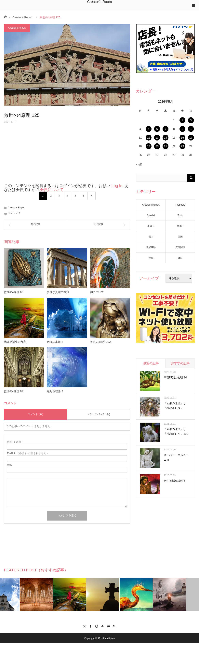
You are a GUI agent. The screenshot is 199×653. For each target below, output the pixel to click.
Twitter (84, 626)
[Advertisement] (67, 156)
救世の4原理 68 (13, 292)
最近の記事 (151, 363)
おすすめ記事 (180, 363)
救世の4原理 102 (100, 341)
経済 (180, 258)
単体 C (150, 226)
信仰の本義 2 (55, 341)
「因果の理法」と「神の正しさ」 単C (176, 431)
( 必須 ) (14, 442)
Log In (117, 186)
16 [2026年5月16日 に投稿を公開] (182, 137)
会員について (51, 189)
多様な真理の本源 (58, 292)
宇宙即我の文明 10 (175, 377)
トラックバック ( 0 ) (98, 414)
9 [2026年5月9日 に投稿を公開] (182, 128)
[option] (16, 594)
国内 (151, 236)
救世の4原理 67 (13, 391)
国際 (180, 236)
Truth (180, 215)
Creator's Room (99, 2)
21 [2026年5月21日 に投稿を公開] (165, 146)
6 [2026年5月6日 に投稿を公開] (157, 128)
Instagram (96, 626)
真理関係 (180, 247)
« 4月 (139, 164)
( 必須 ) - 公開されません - (27, 453)
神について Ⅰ (98, 292)
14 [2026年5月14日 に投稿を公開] (165, 137)
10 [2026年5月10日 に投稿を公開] (190, 128)
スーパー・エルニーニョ (176, 457)
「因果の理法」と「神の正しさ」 (175, 406)
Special (151, 215)
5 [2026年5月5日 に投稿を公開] (148, 128)
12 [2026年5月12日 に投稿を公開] (148, 137)
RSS (114, 626)
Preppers (180, 204)
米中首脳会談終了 (175, 480)
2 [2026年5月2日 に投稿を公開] (182, 120)
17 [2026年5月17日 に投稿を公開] (190, 137)
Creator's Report (22, 17)
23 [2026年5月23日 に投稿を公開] (182, 146)
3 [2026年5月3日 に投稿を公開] (191, 120)
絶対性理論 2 (55, 391)
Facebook (90, 626)
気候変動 (151, 247)
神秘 (151, 258)
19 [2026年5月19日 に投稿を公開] (148, 146)
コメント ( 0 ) (35, 414)
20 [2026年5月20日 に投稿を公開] (157, 146)
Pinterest (102, 626)
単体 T (180, 226)
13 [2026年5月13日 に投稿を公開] (157, 137)
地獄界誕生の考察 (15, 341)
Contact (108, 626)
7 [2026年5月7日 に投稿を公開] (165, 128)
